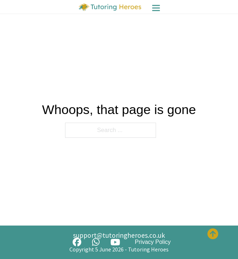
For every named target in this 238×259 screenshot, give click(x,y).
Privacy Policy (153, 242)
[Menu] (156, 8)
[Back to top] (212, 233)
